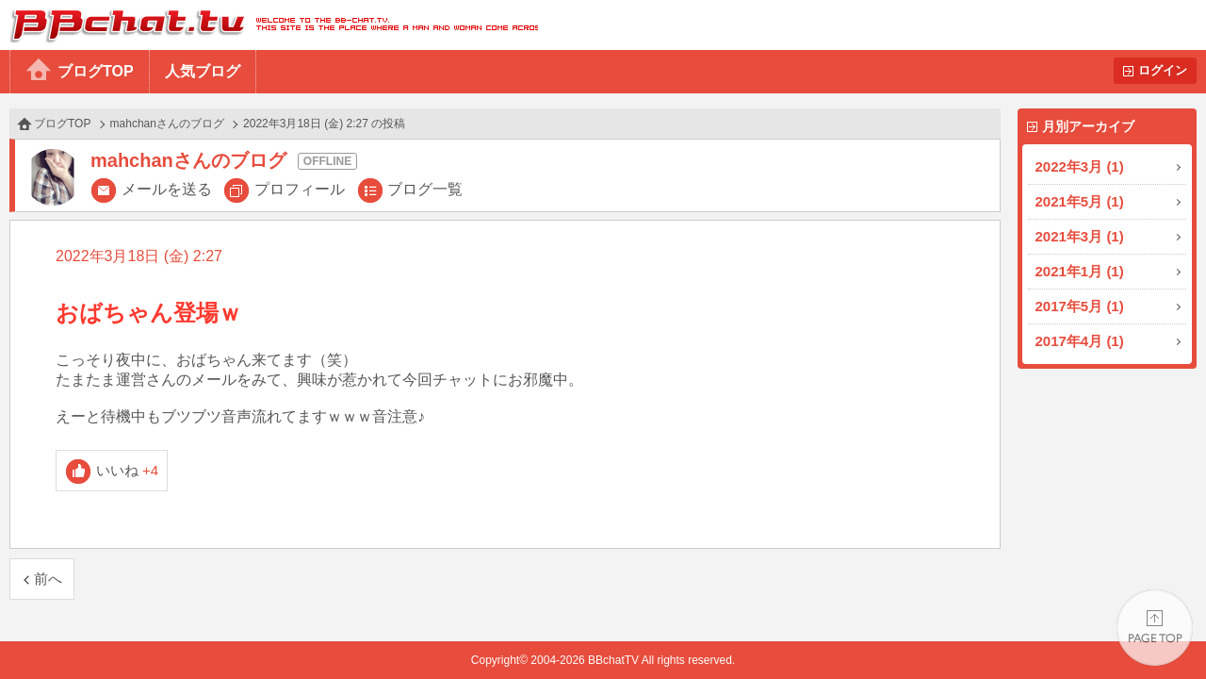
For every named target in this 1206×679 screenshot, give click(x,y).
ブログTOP (95, 71)
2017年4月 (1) (1079, 341)
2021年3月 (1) (1079, 236)
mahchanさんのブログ (167, 123)
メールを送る (167, 189)
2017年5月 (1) (1079, 306)
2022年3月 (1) (1079, 166)
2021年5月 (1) (1079, 201)
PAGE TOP (1155, 628)
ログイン (1162, 70)
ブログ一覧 (425, 189)
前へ (48, 579)
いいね (127, 470)
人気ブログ (202, 71)
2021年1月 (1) (1079, 271)
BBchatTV (269, 25)
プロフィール (299, 189)
